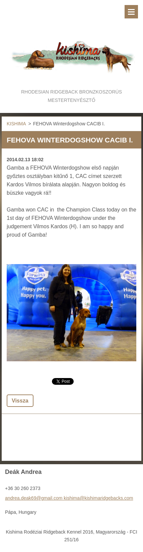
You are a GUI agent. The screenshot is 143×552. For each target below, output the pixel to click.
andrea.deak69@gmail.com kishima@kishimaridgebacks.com (69, 498)
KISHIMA (16, 123)
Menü (131, 11)
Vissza (20, 401)
